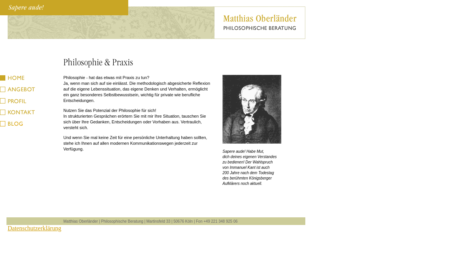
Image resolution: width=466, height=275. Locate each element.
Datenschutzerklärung (34, 228)
